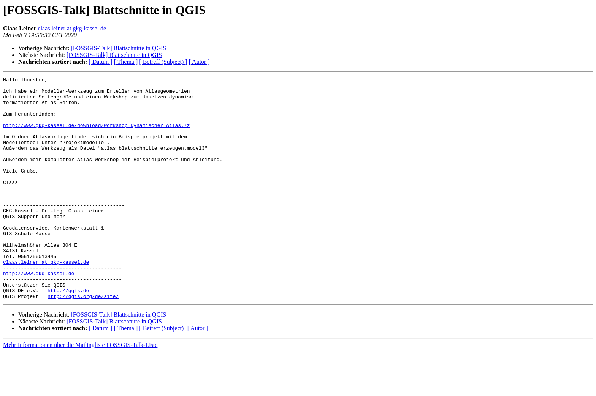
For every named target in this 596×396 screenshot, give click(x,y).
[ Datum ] (100, 62)
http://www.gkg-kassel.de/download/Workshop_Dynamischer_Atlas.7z (96, 135)
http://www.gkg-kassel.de (38, 313)
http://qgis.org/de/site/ (83, 340)
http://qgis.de (68, 333)
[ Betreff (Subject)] (162, 372)
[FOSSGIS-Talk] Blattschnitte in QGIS (118, 48)
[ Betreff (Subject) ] (163, 62)
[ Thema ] (126, 62)
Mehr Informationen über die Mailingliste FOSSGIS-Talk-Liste (80, 389)
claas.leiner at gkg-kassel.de (72, 28)
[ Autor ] (199, 62)
